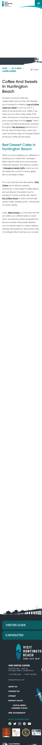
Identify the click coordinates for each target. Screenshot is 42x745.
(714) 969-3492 (15, 674)
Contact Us (14, 691)
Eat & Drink (18, 68)
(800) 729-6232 (31, 674)
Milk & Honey (14, 213)
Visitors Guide (16, 625)
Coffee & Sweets (9, 71)
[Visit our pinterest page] (24, 723)
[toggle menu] (38, 3)
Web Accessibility (17, 713)
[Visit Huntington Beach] (7, 4)
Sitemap (12, 696)
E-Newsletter (14, 635)
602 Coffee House (10, 198)
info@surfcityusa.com (16, 680)
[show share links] (34, 70)
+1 (9, 674)
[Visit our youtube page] (29, 723)
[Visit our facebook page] (9, 723)
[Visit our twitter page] (14, 723)
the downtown (19, 127)
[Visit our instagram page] (19, 723)
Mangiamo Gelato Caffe (14, 168)
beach (29, 121)
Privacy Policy (15, 701)
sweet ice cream (9, 108)
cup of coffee (33, 104)
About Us (12, 687)
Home (6, 68)
